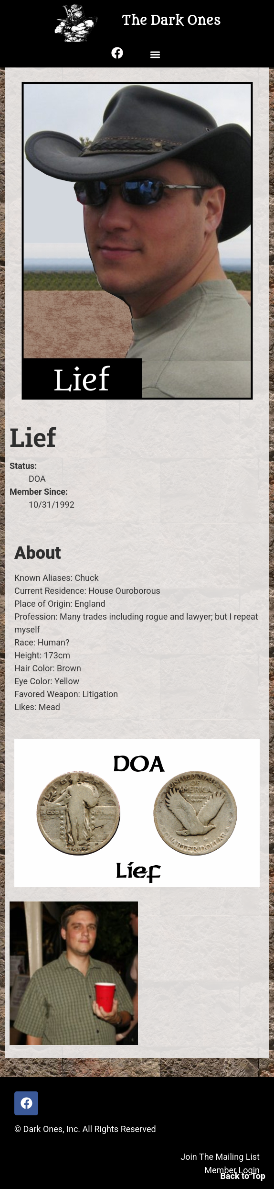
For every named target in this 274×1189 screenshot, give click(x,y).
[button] (155, 54)
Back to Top (242, 1176)
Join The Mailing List (220, 1157)
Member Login (232, 1170)
